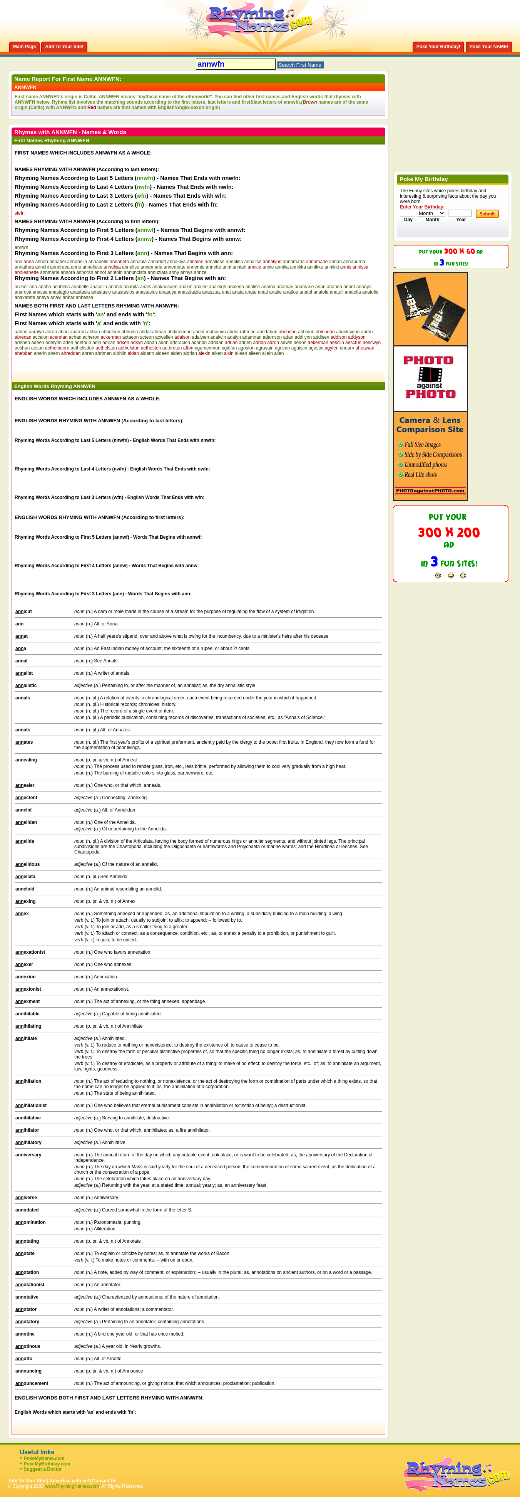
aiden (176, 353)
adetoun (83, 342)
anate (251, 292)
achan (75, 337)
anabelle (80, 286)
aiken (217, 353)
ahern (54, 353)
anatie (275, 292)
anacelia (98, 286)
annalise (253, 261)
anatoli (336, 292)
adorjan (199, 342)
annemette (175, 267)
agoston (246, 348)
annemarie (151, 267)
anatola (320, 292)
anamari (285, 286)
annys (186, 272)
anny (174, 272)
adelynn (53, 342)
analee (200, 286)
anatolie (370, 292)
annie (268, 267)
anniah (239, 267)
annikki (331, 267)
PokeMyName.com (43, 1458)
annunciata (135, 272)
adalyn (234, 337)
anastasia (80, 292)
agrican (282, 348)
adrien (245, 342)
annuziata (158, 272)
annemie (195, 267)
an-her (21, 286)
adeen (37, 342)
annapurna (354, 261)
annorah (84, 272)
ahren (88, 353)
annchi (41, 267)
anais (145, 286)
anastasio (101, 292)
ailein (267, 353)
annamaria (294, 261)
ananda (334, 286)
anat (226, 292)
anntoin (114, 272)
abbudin (130, 331)
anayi (56, 297)
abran (367, 331)
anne (76, 267)
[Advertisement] (105, 367)
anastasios (123, 292)
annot (100, 272)
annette (213, 267)
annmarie (49, 272)
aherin (40, 353)
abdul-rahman (241, 331)
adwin (286, 342)
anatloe (290, 292)
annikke (315, 267)
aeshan (22, 348)
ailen (279, 353)
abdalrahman (152, 331)
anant (349, 286)
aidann (147, 353)
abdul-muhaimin (209, 331)
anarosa (23, 292)
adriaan (216, 342)
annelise (130, 267)
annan (335, 261)
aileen (254, 353)
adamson (272, 337)
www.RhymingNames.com (72, 1486)
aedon (300, 342)
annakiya (176, 261)
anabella (61, 286)
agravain (265, 348)
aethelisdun (82, 348)
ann (18, 261)
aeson (37, 348)
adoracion (180, 342)
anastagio (59, 292)
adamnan (251, 337)
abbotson (110, 331)
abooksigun (347, 331)
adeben (22, 342)
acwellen (164, 337)
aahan (21, 331)
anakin (185, 286)
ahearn (347, 348)
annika (282, 267)
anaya (43, 297)
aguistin (299, 348)
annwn (21, 247)
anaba (44, 286)
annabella (77, 261)
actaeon (130, 337)
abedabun (267, 331)
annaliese (214, 261)
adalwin (218, 337)
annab (41, 261)
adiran (108, 342)
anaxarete (25, 297)
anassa (40, 292)
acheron (91, 337)
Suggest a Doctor (42, 1469)
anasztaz (211, 292)
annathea (24, 267)
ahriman (103, 353)
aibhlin (120, 353)
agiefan (229, 348)
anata (238, 292)
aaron (51, 331)
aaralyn (36, 331)
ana (33, 286)
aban (63, 331)
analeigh (217, 286)
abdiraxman (179, 331)
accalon (40, 337)
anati (263, 292)
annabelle (99, 261)
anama (268, 286)
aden (68, 342)
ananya (363, 286)
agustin (316, 348)
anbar (69, 297)
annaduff (157, 261)
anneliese (92, 267)
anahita (131, 286)
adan (288, 337)
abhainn (306, 331)
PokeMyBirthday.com (46, 1464)
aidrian (190, 353)
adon (163, 342)
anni (226, 267)
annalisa (234, 261)
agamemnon (208, 348)
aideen (162, 353)
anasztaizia (189, 292)
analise (252, 286)
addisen (321, 337)
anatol (305, 292)
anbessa (84, 297)
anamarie (304, 286)
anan (320, 286)
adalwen (200, 337)
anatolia (353, 292)
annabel (57, 261)
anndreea (60, 267)
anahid (115, 286)
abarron (78, 331)
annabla (138, 261)
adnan (150, 342)
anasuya (167, 292)
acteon (147, 337)
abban (93, 331)
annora (67, 272)
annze (200, 272)
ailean (241, 353)
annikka (298, 267)
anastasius (146, 292)
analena (235, 286)
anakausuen (164, 286)
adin (96, 342)
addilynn (303, 337)
